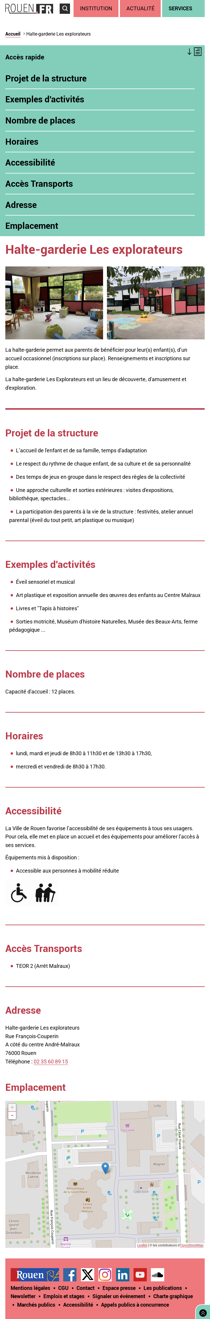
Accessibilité (30, 162)
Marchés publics (36, 1304)
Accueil (12, 34)
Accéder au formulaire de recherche (67, 16)
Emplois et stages (63, 1296)
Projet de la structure (46, 78)
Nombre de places (41, 120)
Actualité (140, 8)
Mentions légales (30, 1287)
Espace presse (119, 1287)
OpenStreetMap (191, 1245)
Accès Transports (39, 183)
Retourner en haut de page (201, 1311)
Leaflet (142, 1245)
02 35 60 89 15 (51, 1061)
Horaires (21, 141)
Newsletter (23, 1296)
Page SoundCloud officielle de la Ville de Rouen (157, 1274)
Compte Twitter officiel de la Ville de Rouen (87, 1274)
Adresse (21, 205)
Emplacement (31, 225)
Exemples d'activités (44, 99)
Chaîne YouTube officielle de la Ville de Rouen (140, 1274)
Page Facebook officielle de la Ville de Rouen (69, 1274)
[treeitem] (97, 8)
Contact (85, 1287)
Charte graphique (173, 1296)
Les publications (163, 1287)
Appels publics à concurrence (135, 1304)
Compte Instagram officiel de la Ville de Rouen (105, 1274)
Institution (96, 8)
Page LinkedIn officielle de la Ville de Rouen (122, 1274)
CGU (63, 1287)
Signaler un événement (118, 1296)
